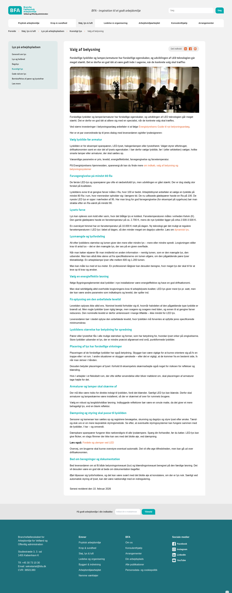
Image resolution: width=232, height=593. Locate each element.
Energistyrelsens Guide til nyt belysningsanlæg (164, 126)
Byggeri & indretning (90, 564)
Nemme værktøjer (88, 575)
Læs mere (16, 83)
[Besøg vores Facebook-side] (193, 544)
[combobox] (191, 10)
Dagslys (15, 64)
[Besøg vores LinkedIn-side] (193, 555)
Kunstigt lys (76, 31)
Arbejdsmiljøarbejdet (149, 23)
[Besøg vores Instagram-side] (193, 549)
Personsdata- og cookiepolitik (141, 570)
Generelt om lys (19, 54)
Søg (220, 10)
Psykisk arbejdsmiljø (28, 23)
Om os (129, 542)
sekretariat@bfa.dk (36, 566)
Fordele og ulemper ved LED (98, 442)
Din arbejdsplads (134, 559)
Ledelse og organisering (92, 559)
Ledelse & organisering (116, 23)
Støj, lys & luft (85, 23)
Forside (12, 31)
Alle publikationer (134, 564)
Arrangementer (206, 23)
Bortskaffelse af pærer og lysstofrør (28, 78)
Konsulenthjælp (179, 23)
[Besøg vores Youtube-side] (193, 560)
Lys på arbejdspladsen (52, 31)
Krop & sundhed (59, 23)
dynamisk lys (182, 229)
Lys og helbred (18, 59)
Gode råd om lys (19, 73)
